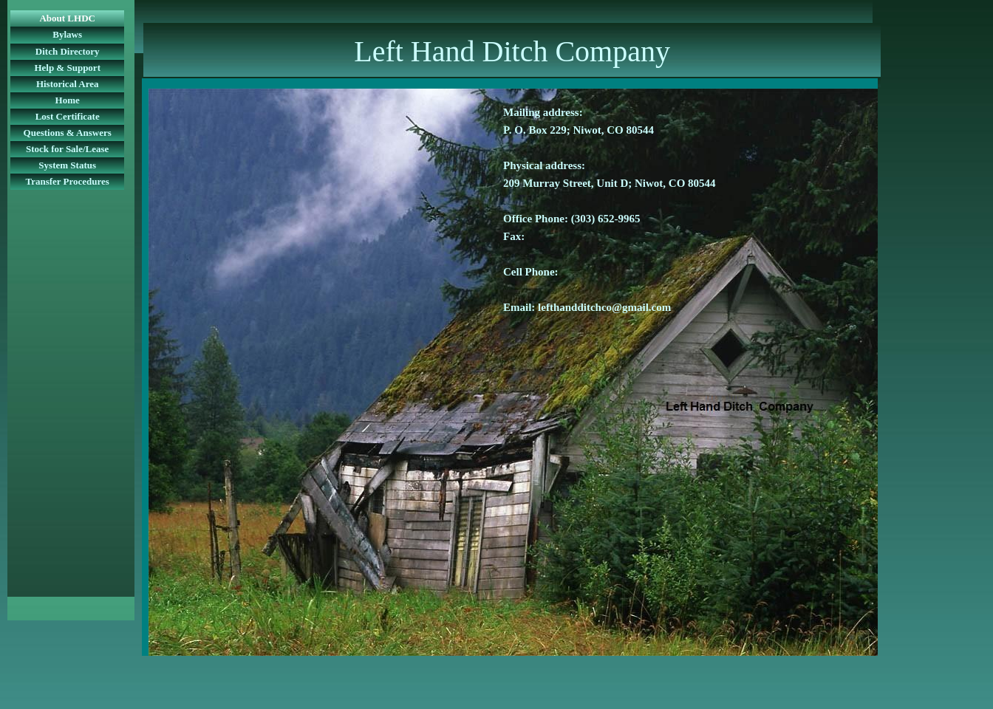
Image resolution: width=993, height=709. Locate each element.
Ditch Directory (67, 51)
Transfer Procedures (67, 181)
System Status (67, 165)
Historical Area (67, 83)
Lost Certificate (67, 116)
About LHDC (67, 18)
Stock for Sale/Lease (67, 148)
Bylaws (67, 34)
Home (67, 100)
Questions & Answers (68, 132)
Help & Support (67, 67)
